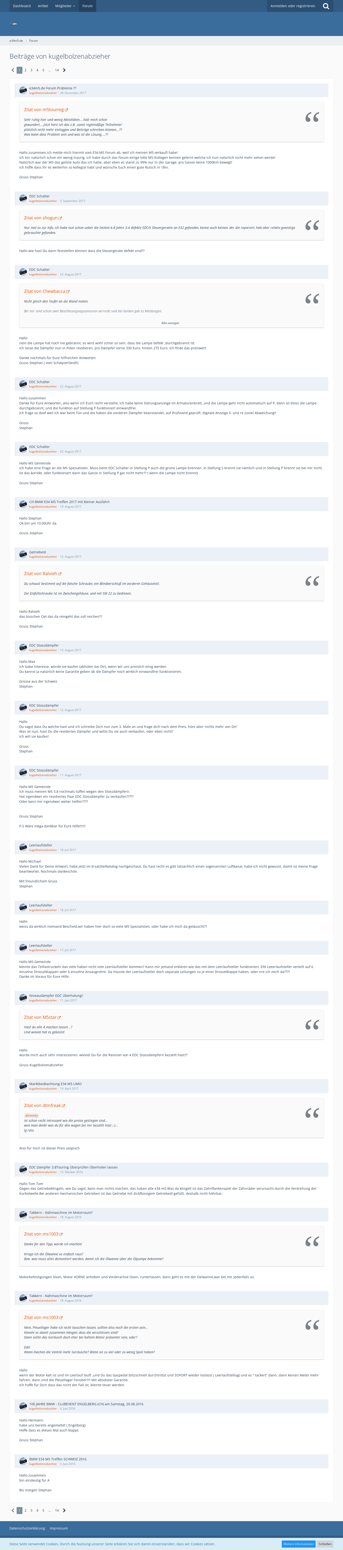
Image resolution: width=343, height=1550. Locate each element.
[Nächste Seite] (64, 70)
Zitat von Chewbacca (44, 291)
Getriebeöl (37, 552)
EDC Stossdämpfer (44, 645)
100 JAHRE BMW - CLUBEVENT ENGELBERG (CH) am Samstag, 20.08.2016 (86, 1404)
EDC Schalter (39, 196)
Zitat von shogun (41, 218)
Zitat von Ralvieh (40, 573)
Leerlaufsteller (40, 845)
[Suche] (326, 6)
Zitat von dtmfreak (42, 1105)
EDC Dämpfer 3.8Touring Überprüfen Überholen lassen (73, 1167)
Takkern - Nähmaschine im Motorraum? (61, 1212)
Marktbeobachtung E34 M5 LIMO (55, 1083)
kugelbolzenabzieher (43, 93)
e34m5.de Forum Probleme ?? (52, 88)
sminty (33, 1115)
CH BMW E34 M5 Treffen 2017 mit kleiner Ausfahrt (69, 502)
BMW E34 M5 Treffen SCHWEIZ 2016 (57, 1459)
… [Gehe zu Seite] (49, 70)
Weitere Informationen (299, 1544)
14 (57, 70)
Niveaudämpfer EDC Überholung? (56, 995)
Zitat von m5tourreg (44, 109)
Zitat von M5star (40, 1017)
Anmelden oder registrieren (293, 6)
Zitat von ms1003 (41, 1234)
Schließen (325, 1544)
